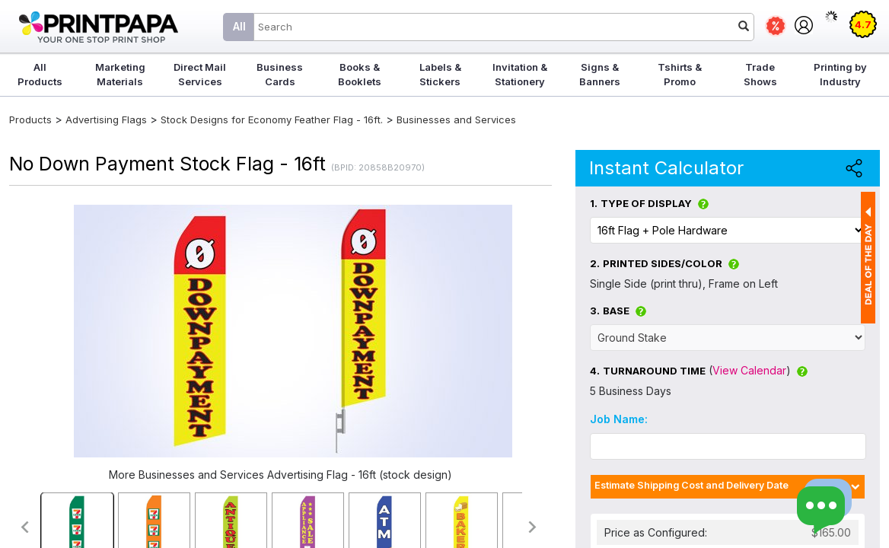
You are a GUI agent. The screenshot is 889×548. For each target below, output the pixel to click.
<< (24, 527)
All (239, 26)
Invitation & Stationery (519, 74)
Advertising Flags (106, 119)
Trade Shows (760, 74)
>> (533, 527)
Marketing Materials (120, 74)
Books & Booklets (359, 74)
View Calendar (749, 370)
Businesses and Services (456, 119)
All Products (40, 74)
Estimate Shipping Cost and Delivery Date (691, 485)
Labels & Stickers (440, 74)
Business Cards (280, 74)
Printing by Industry (840, 74)
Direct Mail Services (200, 74)
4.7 (863, 24)
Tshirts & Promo (680, 74)
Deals (775, 26)
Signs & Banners (599, 74)
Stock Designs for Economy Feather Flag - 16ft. (272, 119)
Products (30, 119)
